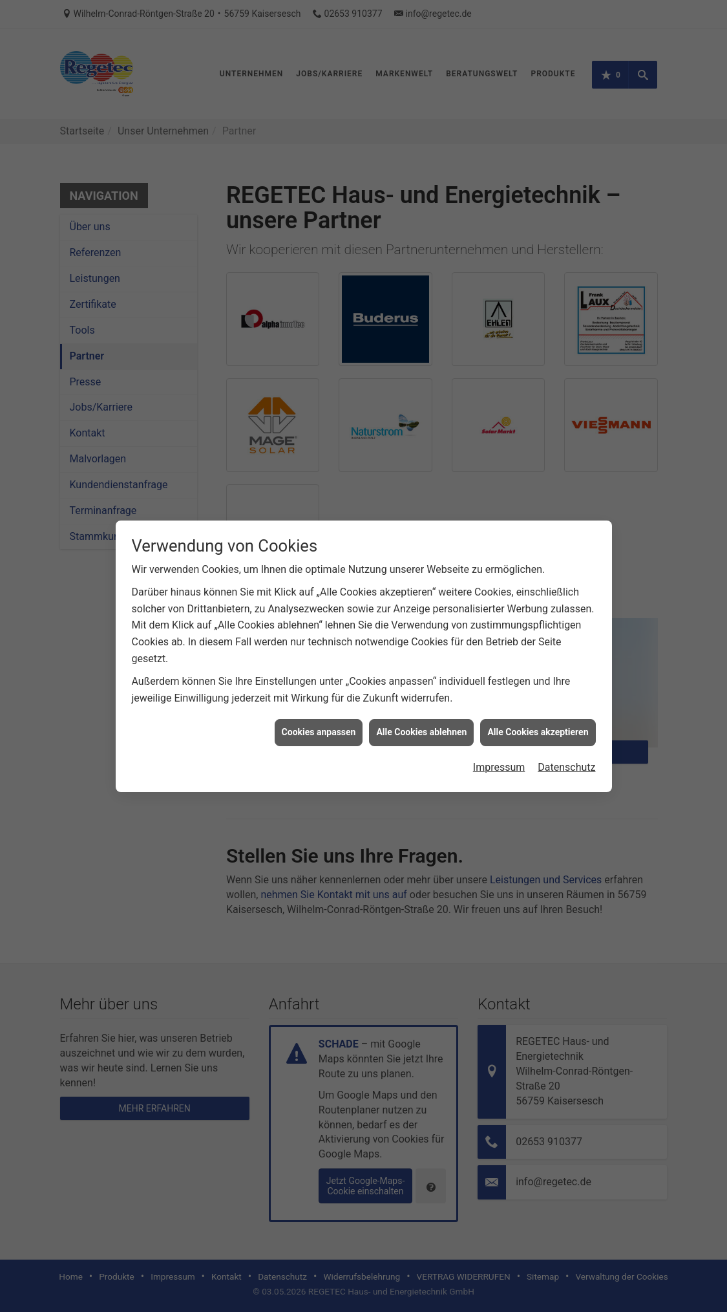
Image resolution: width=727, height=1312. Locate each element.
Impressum (499, 744)
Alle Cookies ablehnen (421, 709)
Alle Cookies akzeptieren (537, 709)
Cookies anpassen (319, 709)
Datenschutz (566, 744)
